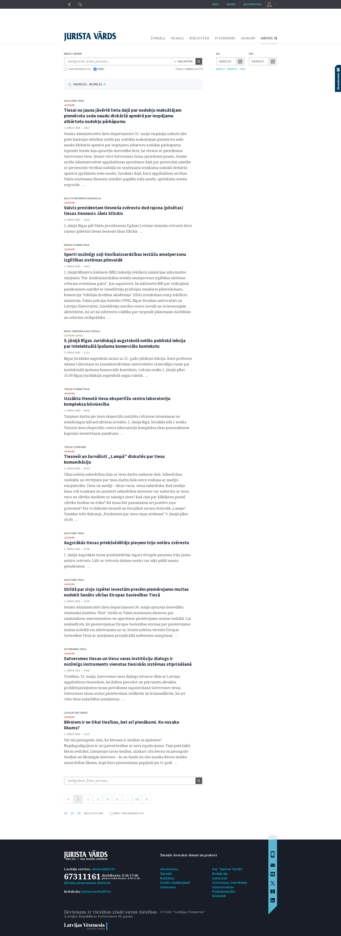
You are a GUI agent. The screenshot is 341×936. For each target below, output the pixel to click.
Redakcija (220, 874)
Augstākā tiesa (74, 100)
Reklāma (167, 878)
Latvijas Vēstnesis (76, 712)
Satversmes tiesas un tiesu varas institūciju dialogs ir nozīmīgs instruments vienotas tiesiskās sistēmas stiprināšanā (128, 661)
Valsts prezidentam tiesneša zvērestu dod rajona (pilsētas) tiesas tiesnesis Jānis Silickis (123, 210)
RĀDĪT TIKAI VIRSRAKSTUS (127, 813)
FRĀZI (99, 69)
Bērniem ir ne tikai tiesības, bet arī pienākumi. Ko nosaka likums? (121, 725)
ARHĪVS (267, 38)
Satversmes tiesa (75, 649)
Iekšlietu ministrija (76, 245)
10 (65, 813)
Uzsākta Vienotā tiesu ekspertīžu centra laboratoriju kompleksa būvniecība (117, 401)
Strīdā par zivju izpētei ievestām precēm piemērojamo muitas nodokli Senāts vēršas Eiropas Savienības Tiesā (126, 592)
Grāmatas (168, 887)
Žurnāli (166, 874)
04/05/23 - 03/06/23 (87, 84)
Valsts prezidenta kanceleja (82, 198)
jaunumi (69, 105)
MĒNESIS (232, 69)
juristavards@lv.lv (96, 891)
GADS (243, 69)
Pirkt (215, 4)
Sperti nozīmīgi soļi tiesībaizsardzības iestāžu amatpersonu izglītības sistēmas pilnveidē (125, 257)
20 (72, 813)
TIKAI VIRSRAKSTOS (77, 69)
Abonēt (231, 4)
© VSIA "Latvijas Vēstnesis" (182, 912)
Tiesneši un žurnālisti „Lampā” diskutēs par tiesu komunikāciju (114, 459)
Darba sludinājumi (175, 882)
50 (78, 813)
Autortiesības (223, 887)
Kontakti (219, 896)
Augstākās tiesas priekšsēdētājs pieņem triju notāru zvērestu (126, 543)
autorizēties (252, 4)
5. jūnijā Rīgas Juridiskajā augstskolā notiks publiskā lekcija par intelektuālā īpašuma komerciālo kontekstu (125, 343)
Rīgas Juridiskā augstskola (82, 331)
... (127, 799)
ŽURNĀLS (157, 38)
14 (136, 799)
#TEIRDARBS (225, 38)
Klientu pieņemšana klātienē (87, 883)
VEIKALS (177, 38)
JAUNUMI (248, 38)
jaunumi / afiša (73, 335)
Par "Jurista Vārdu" (227, 869)
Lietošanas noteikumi (229, 882)
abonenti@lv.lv (103, 869)
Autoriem (219, 878)
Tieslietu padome (75, 447)
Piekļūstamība (224, 891)
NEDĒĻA (220, 69)
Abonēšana (169, 869)
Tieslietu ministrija (77, 389)
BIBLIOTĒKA (199, 38)
